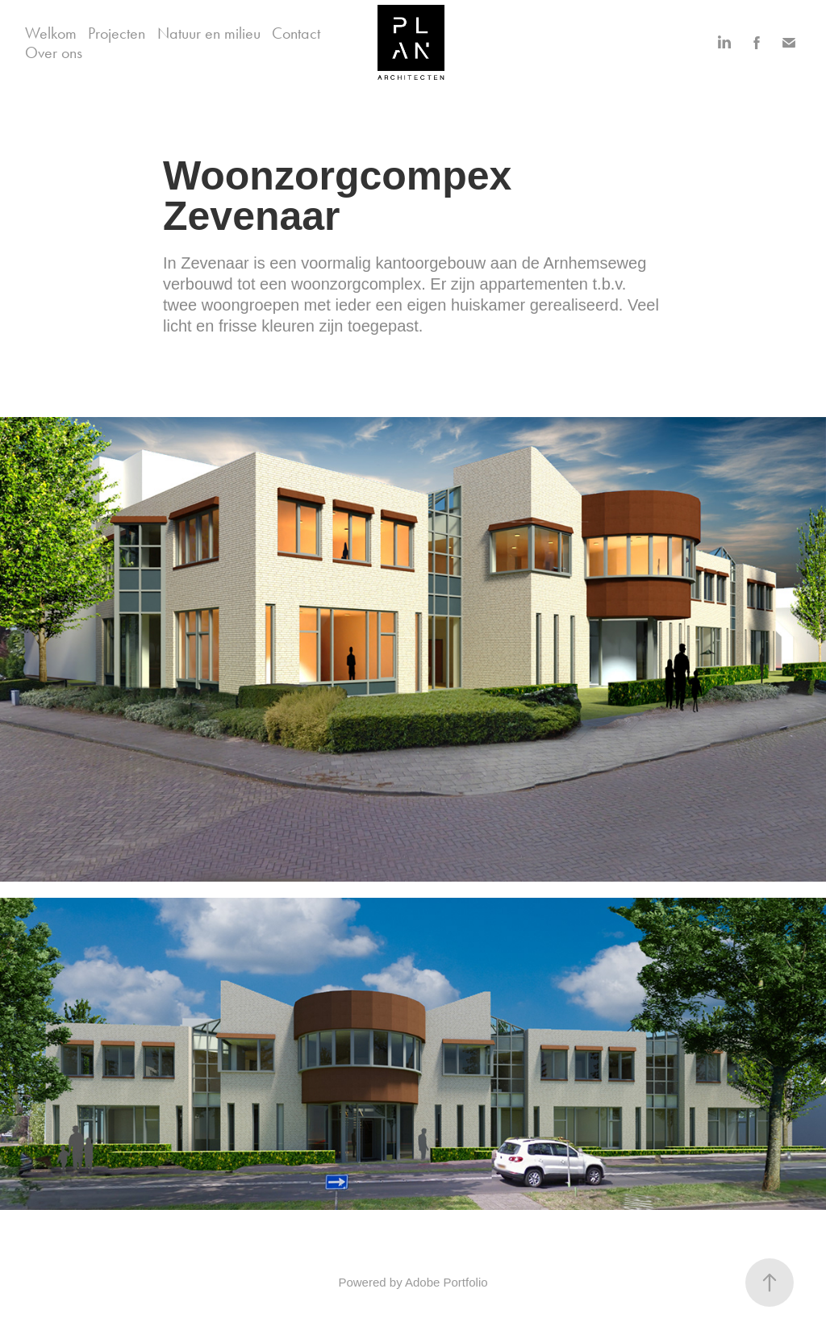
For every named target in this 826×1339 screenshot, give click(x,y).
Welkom (51, 33)
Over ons (53, 52)
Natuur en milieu (209, 33)
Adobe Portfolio (446, 1282)
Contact (296, 33)
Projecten (116, 33)
